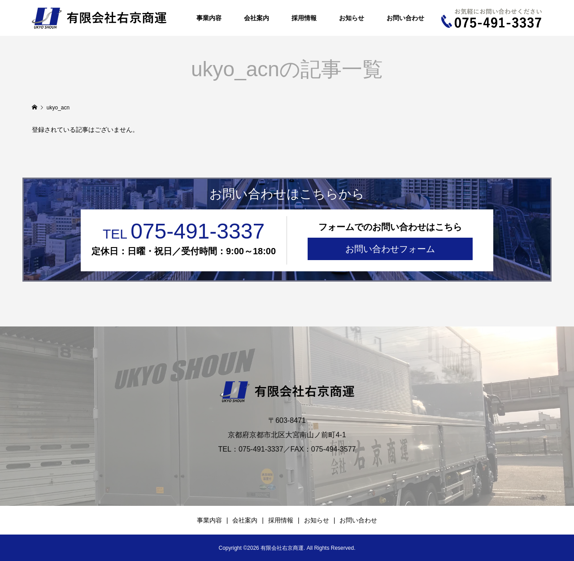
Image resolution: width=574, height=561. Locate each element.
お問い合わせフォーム (390, 249)
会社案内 (256, 18)
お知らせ (351, 18)
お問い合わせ (405, 18)
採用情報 (304, 18)
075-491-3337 (184, 231)
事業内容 (209, 18)
